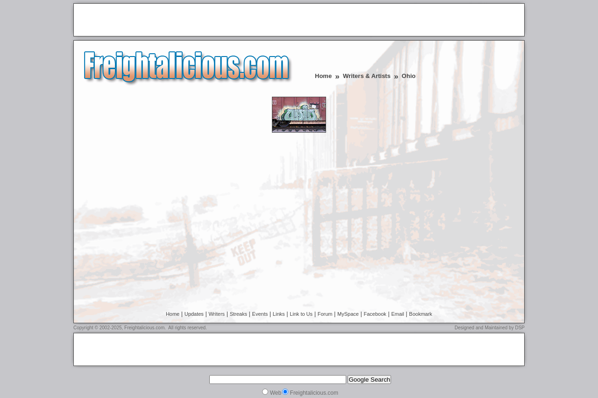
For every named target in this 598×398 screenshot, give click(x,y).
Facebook (375, 314)
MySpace (348, 314)
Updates (194, 314)
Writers (216, 314)
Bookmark (421, 314)
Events (260, 314)
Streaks (238, 314)
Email (397, 314)
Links (279, 314)
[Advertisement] (186, 21)
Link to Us (301, 314)
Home (323, 75)
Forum (325, 314)
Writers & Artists (367, 75)
